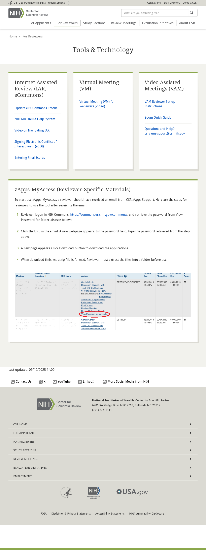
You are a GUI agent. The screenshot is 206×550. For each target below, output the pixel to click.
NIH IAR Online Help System (34, 119)
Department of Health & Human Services (39, 2)
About (187, 23)
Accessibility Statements (110, 513)
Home (12, 36)
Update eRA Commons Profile (36, 108)
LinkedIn (87, 382)
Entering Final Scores (29, 158)
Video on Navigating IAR (31, 130)
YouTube (63, 382)
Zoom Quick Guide (158, 117)
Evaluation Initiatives (158, 23)
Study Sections (94, 23)
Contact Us (22, 382)
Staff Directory (172, 2)
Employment (102, 476)
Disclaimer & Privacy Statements (71, 513)
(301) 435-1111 (102, 409)
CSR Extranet (154, 2)
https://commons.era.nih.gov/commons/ (98, 214)
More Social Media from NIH (127, 382)
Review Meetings (124, 23)
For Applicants (40, 23)
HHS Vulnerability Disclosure (146, 513)
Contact (190, 2)
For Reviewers (67, 23)
